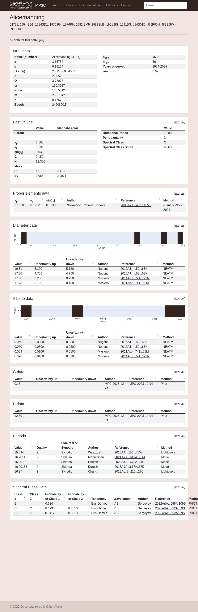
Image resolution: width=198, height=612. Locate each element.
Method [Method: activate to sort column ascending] (168, 200)
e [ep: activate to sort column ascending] (31, 201)
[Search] (165, 5)
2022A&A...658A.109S (170, 503)
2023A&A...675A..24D (130, 462)
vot (41, 40)
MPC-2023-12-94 (141, 383)
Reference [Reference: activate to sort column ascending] (128, 200)
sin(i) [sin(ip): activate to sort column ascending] (50, 201)
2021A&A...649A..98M (130, 457)
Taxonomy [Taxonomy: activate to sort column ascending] (98, 498)
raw (177, 122)
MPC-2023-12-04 (141, 415)
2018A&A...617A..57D (130, 466)
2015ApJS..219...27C (129, 471)
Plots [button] (70, 5)
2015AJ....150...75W (128, 452)
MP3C (40, 5)
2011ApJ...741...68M (134, 283)
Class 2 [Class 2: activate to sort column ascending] (34, 496)
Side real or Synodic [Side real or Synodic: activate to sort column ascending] (69, 445)
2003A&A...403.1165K (136, 205)
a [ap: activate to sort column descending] (16, 201)
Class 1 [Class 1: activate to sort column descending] (19, 496)
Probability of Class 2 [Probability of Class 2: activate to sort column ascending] (76, 496)
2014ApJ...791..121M (135, 278)
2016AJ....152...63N (133, 268)
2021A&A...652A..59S (170, 508)
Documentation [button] (90, 5)
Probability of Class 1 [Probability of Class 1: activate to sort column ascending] (53, 496)
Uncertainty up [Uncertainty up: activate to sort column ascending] (45, 264)
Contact (126, 5)
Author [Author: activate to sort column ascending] (72, 200)
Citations (112, 5)
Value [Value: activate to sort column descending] (19, 264)
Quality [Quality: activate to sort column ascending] (42, 447)
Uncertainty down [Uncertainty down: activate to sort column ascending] (74, 262)
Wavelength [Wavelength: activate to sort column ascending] (122, 498)
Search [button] (55, 5)
